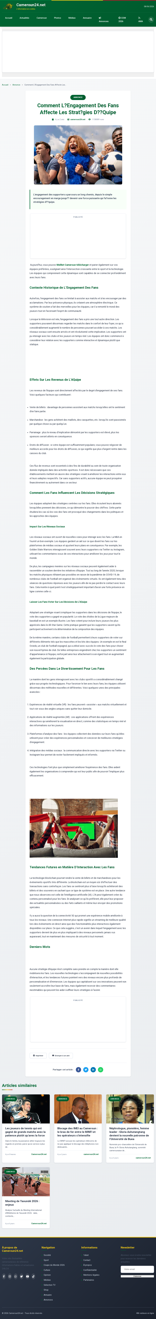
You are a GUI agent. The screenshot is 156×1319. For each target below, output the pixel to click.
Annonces (104, 20)
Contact (86, 1260)
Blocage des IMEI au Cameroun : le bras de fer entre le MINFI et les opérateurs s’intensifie (77, 1132)
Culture (47, 1270)
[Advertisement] (78, 51)
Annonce (16, 85)
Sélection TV (49, 1285)
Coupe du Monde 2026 (54, 1265)
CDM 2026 (122, 20)
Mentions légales (91, 1275)
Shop (46, 1290)
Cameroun (42, 18)
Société (47, 1255)
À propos (87, 1265)
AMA (140, 20)
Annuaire (87, 18)
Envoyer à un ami (61, 1056)
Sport (46, 1260)
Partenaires (88, 1280)
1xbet (86, 1255)
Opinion (47, 1275)
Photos (57, 18)
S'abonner (137, 1276)
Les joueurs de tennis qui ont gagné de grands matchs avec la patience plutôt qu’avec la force (25, 1132)
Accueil (8, 18)
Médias (72, 18)
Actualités (24, 18)
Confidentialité (90, 1270)
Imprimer (38, 1056)
